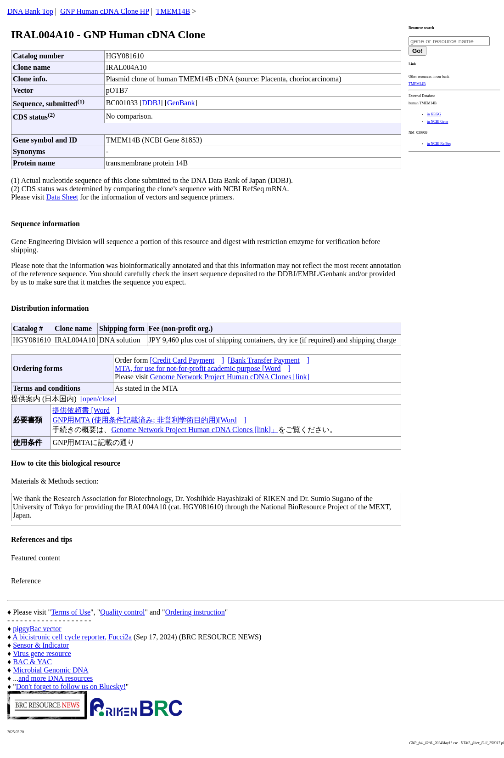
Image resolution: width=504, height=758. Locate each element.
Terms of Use (70, 612)
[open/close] (98, 399)
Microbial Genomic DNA (50, 670)
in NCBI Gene (437, 122)
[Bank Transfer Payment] (268, 360)
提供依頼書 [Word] (85, 410)
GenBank (181, 103)
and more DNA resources (55, 678)
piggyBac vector (37, 629)
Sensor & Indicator (41, 645)
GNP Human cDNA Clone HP (104, 11)
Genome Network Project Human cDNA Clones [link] (229, 377)
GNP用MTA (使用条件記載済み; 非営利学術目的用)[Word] (149, 420)
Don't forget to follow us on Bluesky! (71, 686)
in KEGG (434, 114)
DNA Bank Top (30, 11)
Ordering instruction (195, 612)
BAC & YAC (32, 662)
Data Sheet (62, 197)
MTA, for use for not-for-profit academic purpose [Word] (203, 368)
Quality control (122, 612)
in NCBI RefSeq (439, 144)
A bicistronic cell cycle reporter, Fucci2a (72, 637)
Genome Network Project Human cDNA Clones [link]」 (194, 429)
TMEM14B (173, 11)
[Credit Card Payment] (187, 360)
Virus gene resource (42, 653)
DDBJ (151, 103)
